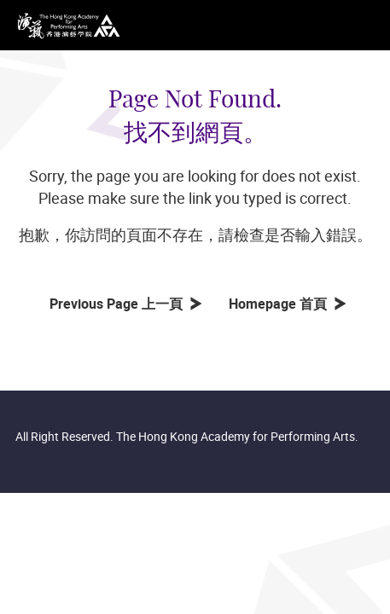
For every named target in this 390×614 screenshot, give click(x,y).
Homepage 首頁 (281, 303)
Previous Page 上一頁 (119, 303)
